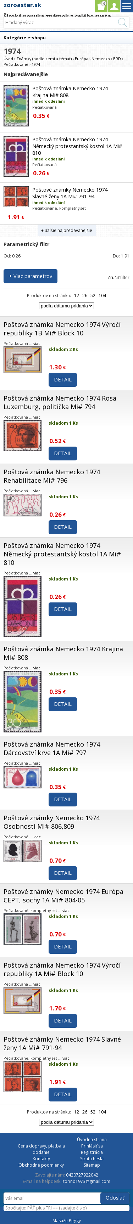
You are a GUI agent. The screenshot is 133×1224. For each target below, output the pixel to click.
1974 (36, 64)
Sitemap (92, 1165)
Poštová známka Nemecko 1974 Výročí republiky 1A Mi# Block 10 (62, 969)
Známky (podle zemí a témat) (44, 58)
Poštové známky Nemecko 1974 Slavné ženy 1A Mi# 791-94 (69, 193)
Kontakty (41, 1159)
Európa (81, 58)
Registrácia (92, 1152)
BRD (117, 58)
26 (84, 296)
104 (102, 296)
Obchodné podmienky (41, 1165)
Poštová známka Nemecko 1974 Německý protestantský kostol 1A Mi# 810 (77, 146)
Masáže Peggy (66, 1221)
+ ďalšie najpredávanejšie (66, 230)
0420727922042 (82, 1175)
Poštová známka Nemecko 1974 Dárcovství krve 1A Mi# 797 (52, 748)
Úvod (8, 58)
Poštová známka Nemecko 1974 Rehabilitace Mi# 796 (52, 476)
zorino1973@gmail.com (86, 1181)
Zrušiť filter (118, 277)
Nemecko (101, 58)
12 (76, 296)
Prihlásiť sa (92, 1146)
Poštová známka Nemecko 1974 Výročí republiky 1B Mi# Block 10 (62, 328)
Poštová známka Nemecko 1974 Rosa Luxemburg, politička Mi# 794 (60, 402)
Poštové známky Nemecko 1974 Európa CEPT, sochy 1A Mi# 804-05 (63, 895)
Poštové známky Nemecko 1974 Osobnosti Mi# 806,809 (52, 822)
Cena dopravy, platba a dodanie (41, 1149)
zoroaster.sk (22, 5)
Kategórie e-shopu (25, 38)
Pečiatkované (16, 64)
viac (36, 343)
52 (92, 296)
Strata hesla (92, 1159)
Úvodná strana (92, 1140)
